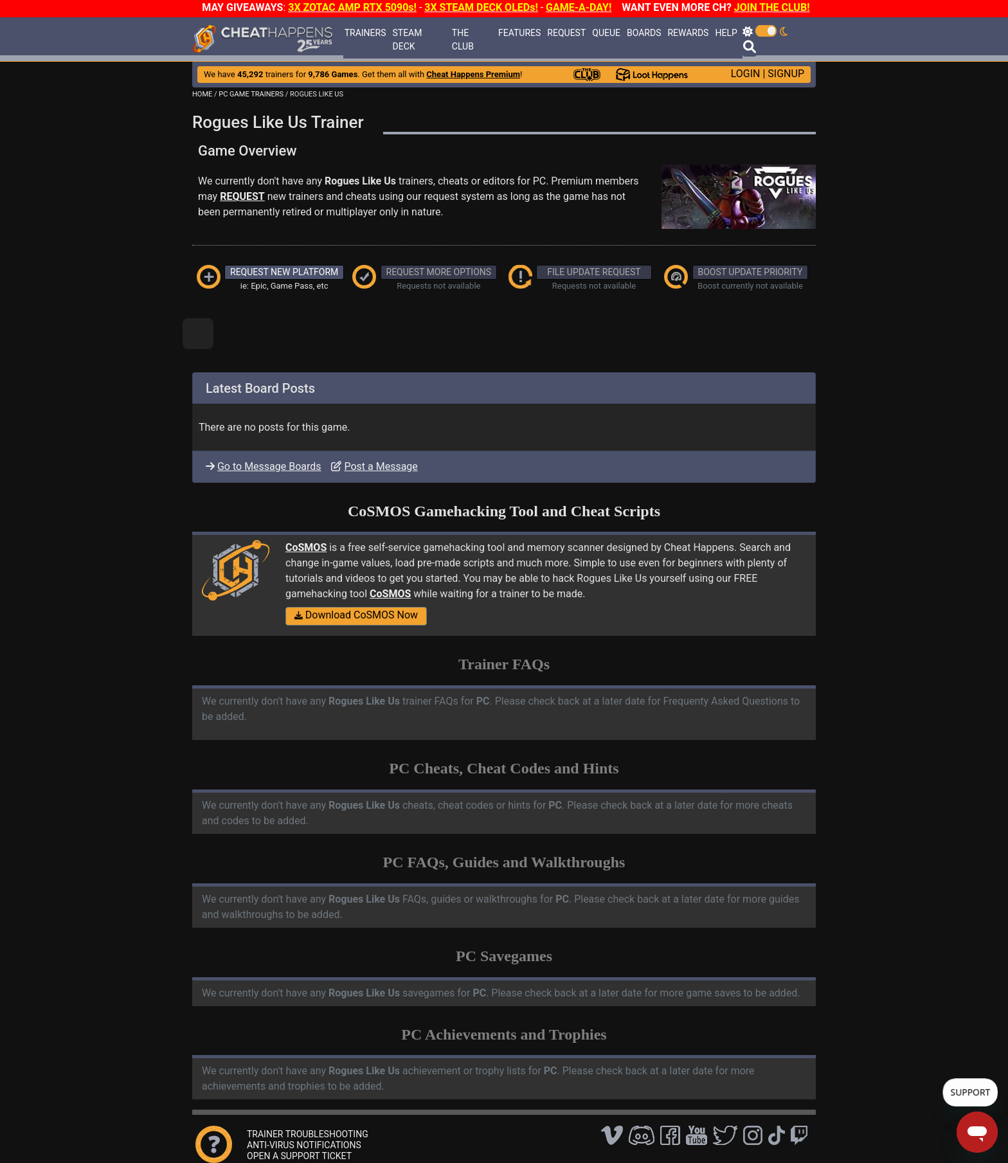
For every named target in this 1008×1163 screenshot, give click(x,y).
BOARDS (644, 33)
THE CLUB (463, 39)
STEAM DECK (407, 39)
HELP (726, 33)
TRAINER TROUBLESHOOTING (307, 1134)
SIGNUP (786, 74)
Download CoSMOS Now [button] (356, 615)
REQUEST (566, 33)
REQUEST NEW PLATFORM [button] (284, 272)
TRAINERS (365, 33)
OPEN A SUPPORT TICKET (299, 1156)
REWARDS (687, 33)
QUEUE (606, 33)
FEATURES (519, 33)
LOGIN (745, 74)
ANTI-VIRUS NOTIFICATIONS (304, 1145)
